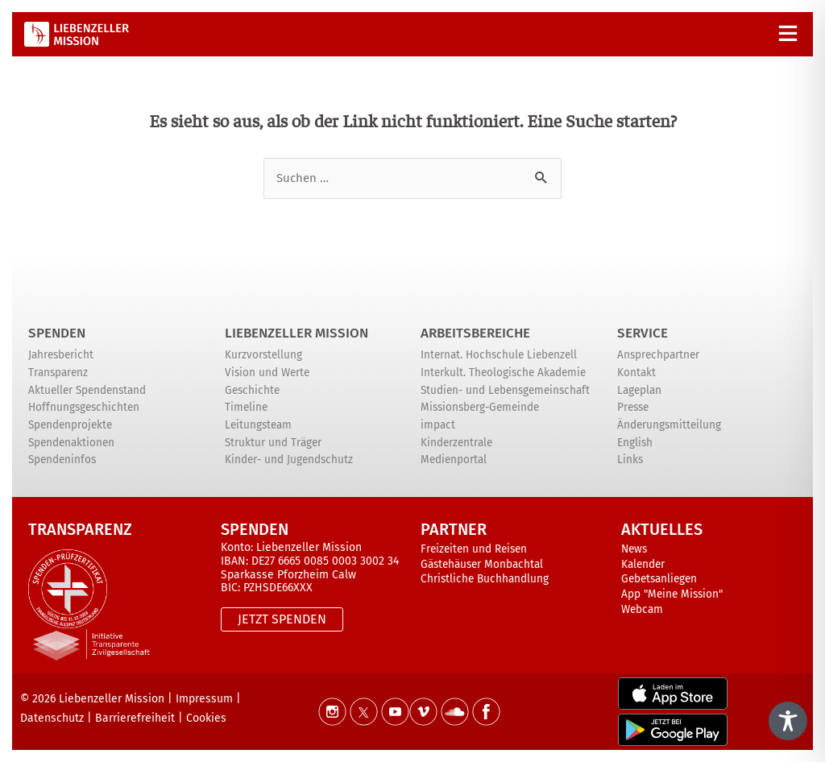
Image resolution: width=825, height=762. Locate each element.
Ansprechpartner (658, 355)
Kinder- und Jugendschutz (289, 459)
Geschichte (252, 390)
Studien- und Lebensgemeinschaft (505, 390)
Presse (633, 407)
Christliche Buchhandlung (485, 579)
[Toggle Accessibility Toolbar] (788, 721)
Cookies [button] (206, 718)
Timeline (246, 407)
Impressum (204, 699)
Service (642, 333)
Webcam (642, 609)
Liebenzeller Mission (296, 333)
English (635, 442)
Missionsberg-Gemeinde (480, 407)
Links (630, 459)
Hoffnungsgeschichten (83, 407)
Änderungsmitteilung (669, 425)
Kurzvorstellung (263, 355)
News (634, 549)
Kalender (643, 564)
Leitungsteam (258, 425)
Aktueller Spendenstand (87, 390)
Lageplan (639, 390)
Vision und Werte (267, 372)
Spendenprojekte (70, 425)
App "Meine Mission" (672, 594)
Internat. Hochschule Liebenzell (499, 355)
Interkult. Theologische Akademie (503, 372)
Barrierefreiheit (135, 718)
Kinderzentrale (456, 442)
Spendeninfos (62, 459)
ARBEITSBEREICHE (475, 333)
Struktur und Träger (273, 442)
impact (438, 425)
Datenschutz (52, 718)
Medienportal (454, 459)
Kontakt (636, 372)
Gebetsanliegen (659, 579)
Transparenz (58, 372)
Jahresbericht (60, 355)
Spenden (56, 333)
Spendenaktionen (71, 442)
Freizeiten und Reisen (474, 549)
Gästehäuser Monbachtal (482, 564)
